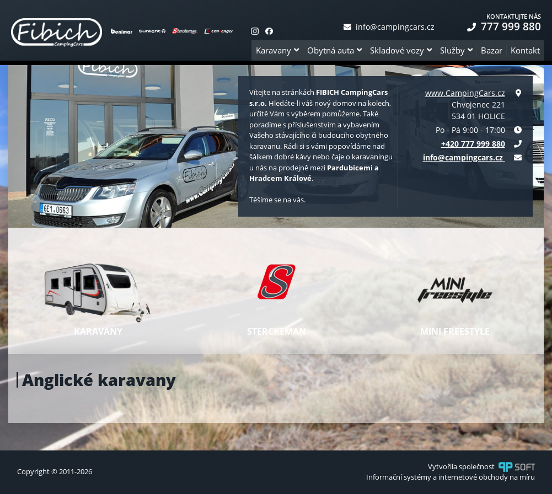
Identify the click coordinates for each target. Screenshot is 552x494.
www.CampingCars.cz (465, 93)
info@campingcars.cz (389, 27)
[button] (277, 50)
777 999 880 (504, 26)
